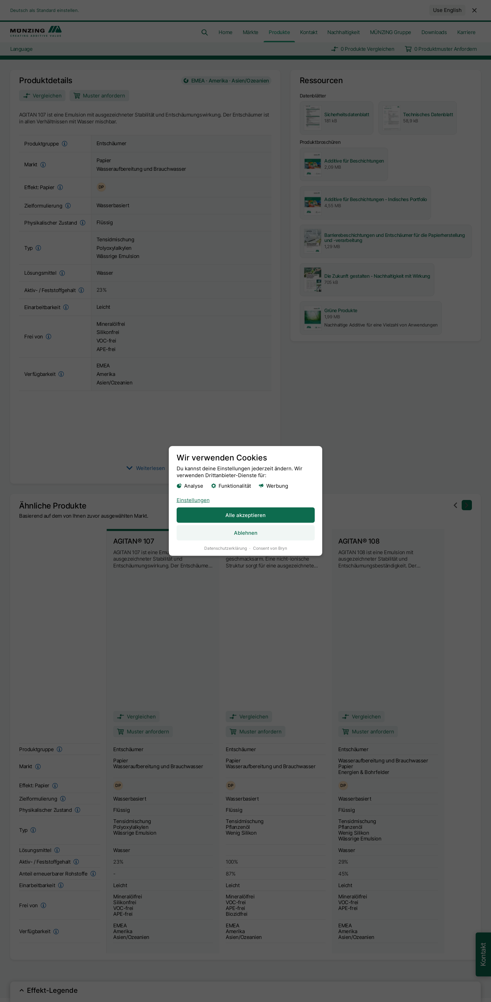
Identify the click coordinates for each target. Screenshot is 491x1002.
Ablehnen (245, 533)
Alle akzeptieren (245, 515)
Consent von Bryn (270, 548)
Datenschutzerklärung (225, 548)
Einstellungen (193, 500)
